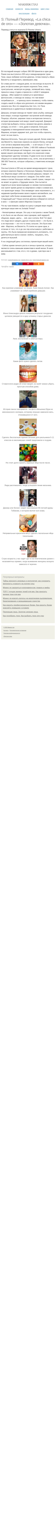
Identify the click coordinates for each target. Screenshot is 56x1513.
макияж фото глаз (26, 260)
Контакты (5, 630)
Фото (34, 13)
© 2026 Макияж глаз (8, 627)
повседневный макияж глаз (40, 260)
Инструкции (24, 13)
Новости (19, 9)
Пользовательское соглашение (18, 630)
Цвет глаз (45, 9)
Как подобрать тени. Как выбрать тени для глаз (23, 616)
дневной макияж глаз (14, 260)
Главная (9, 9)
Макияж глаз (28, 4)
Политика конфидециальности (11, 633)
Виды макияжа (32, 9)
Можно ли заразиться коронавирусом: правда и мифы (26, 588)
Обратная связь (7, 636)
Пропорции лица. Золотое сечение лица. (20, 612)
